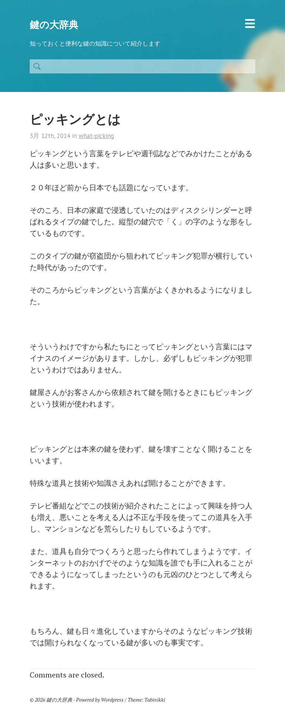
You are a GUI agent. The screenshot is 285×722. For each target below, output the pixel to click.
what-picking (96, 136)
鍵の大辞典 (54, 25)
